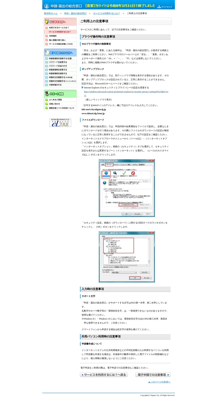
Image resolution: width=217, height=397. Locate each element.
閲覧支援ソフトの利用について (60, 108)
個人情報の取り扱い (60, 40)
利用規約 (60, 36)
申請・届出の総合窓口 (75, 13)
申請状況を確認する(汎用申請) (60, 77)
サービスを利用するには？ (106, 13)
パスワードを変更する (60, 62)
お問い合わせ (60, 104)
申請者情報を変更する (60, 69)
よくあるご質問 (60, 100)
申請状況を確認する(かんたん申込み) (60, 81)
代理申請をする (60, 85)
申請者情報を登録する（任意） (60, 58)
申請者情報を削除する (60, 73)
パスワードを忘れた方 (60, 66)
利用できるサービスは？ (60, 28)
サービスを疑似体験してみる (60, 44)
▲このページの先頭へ (159, 382)
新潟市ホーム (50, 13)
